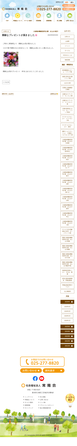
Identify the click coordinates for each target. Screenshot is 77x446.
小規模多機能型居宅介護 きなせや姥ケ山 (67, 190)
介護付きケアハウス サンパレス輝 (67, 95)
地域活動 (67, 60)
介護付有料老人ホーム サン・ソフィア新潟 (67, 110)
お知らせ (6, 31)
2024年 (67, 331)
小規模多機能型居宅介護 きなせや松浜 (67, 157)
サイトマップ (29, 408)
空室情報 (38, 20)
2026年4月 (67, 306)
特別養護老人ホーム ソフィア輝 (67, 71)
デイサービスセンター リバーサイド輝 (67, 118)
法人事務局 (67, 291)
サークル (67, 50)
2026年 (67, 302)
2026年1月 (67, 320)
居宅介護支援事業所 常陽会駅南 (67, 279)
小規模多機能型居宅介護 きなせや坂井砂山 (67, 149)
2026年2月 (67, 316)
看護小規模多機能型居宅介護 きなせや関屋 (67, 239)
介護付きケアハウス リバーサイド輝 (67, 102)
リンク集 (42, 402)
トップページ (29, 397)
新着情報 (48, 20)
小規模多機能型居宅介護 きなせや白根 (67, 198)
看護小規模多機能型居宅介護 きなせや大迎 (67, 255)
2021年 (67, 346)
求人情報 (59, 20)
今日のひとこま (67, 55)
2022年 (67, 341)
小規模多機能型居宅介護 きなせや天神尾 (67, 141)
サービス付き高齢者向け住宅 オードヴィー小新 (67, 231)
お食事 (67, 41)
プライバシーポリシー (47, 405)
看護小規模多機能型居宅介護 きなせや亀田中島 (67, 263)
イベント (67, 46)
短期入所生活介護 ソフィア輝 (68, 77)
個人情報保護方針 (45, 408)
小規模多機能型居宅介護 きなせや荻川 (45, 31)
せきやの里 (67, 83)
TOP (7, 20)
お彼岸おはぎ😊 (54, 93)
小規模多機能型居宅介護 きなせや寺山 (67, 214)
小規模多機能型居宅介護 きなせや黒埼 (67, 206)
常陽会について (17, 20)
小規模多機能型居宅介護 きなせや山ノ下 (67, 165)
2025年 (67, 326)
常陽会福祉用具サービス (67, 286)
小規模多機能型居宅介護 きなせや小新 (67, 223)
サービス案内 (28, 20)
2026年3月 (67, 311)
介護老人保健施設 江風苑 (68, 88)
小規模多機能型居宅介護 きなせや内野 (67, 182)
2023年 (67, 336)
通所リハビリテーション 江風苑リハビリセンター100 (67, 133)
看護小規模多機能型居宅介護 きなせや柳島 (67, 247)
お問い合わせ (70, 20)
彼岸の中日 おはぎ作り (8, 93)
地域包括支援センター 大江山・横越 (67, 272)
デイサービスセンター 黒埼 (67, 126)
